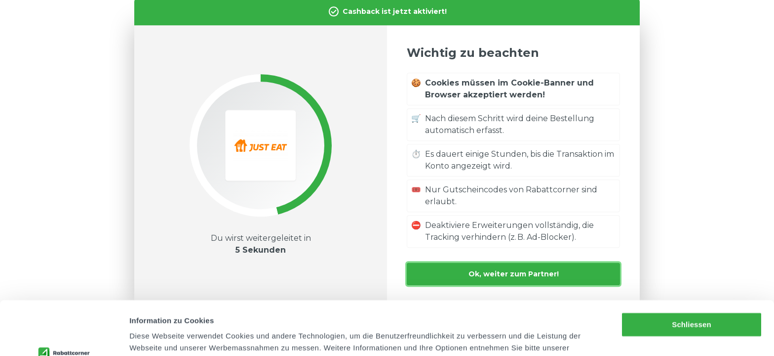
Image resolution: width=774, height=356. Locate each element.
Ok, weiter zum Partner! (513, 273)
